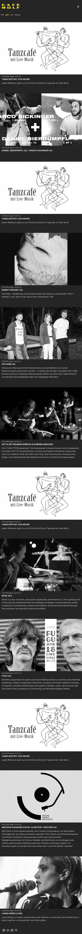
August (17, 15)
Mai (2, 15)
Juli (11, 15)
